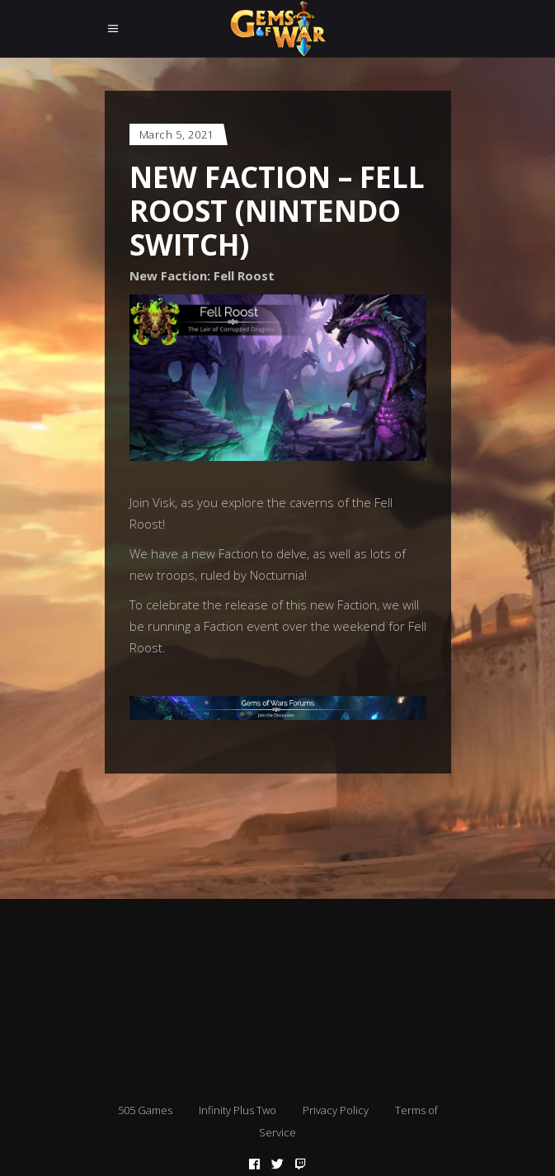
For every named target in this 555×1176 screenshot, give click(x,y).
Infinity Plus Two (237, 1110)
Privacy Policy (336, 1110)
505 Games (145, 1110)
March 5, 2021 (176, 134)
